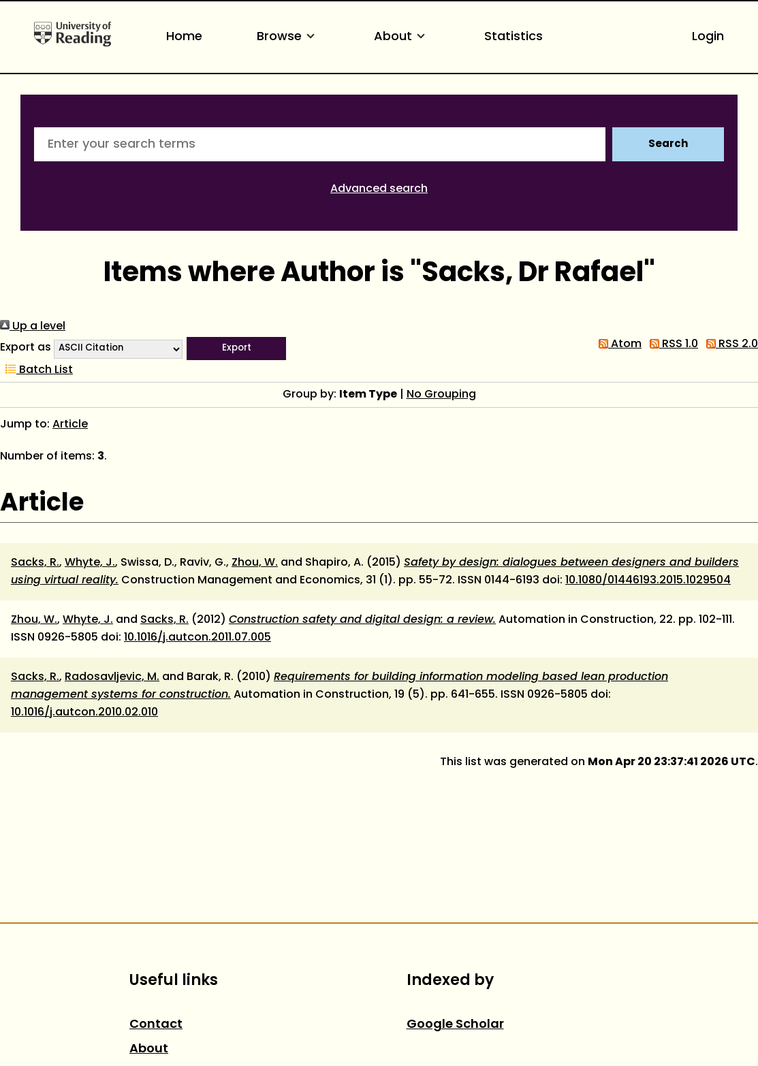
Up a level (32, 327)
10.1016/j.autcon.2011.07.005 (197, 638)
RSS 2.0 (729, 344)
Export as (25, 348)
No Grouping (441, 395)
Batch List (36, 370)
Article (70, 425)
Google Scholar (455, 1024)
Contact (156, 1024)
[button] (236, 348)
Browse (288, 37)
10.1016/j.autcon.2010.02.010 (84, 713)
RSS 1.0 (671, 344)
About (402, 37)
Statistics (513, 37)
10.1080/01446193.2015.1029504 (648, 580)
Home (184, 37)
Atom (617, 344)
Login (708, 37)
